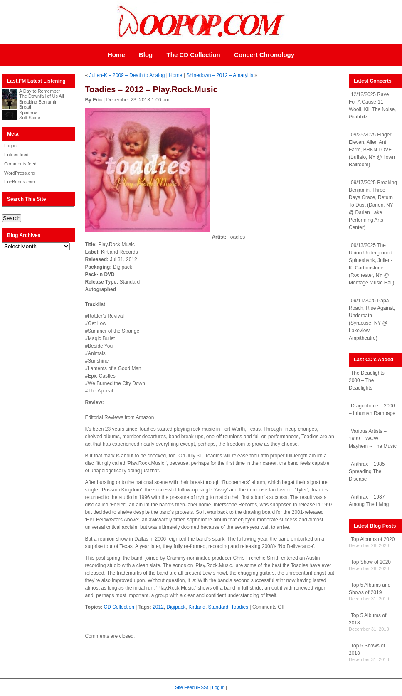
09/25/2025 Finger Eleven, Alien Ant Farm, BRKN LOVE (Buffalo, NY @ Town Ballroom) (372, 150)
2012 (158, 607)
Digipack (176, 607)
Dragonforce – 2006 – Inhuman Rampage (372, 409)
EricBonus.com (19, 181)
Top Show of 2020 (371, 562)
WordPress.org (19, 172)
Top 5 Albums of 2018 (367, 619)
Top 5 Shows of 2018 (367, 649)
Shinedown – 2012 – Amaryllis (219, 75)
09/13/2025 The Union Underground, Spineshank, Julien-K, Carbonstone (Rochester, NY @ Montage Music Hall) (371, 264)
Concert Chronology (264, 54)
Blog (146, 54)
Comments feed (20, 163)
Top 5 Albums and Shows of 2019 (369, 588)
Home (116, 54)
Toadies (239, 607)
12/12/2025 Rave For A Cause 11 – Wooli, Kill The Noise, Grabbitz (372, 105)
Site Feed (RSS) (191, 687)
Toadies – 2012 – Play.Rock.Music (151, 89)
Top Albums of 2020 (373, 539)
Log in (10, 145)
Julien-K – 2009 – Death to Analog (127, 75)
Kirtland (196, 607)
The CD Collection (193, 54)
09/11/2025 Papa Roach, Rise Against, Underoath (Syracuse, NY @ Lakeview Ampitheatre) (372, 319)
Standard (218, 607)
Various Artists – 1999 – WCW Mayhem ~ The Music (373, 438)
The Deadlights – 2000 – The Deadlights (369, 380)
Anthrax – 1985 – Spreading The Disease (369, 471)
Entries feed (16, 154)
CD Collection (119, 607)
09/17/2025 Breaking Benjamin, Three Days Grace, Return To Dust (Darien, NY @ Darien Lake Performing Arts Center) (373, 205)
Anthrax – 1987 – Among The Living (369, 500)
